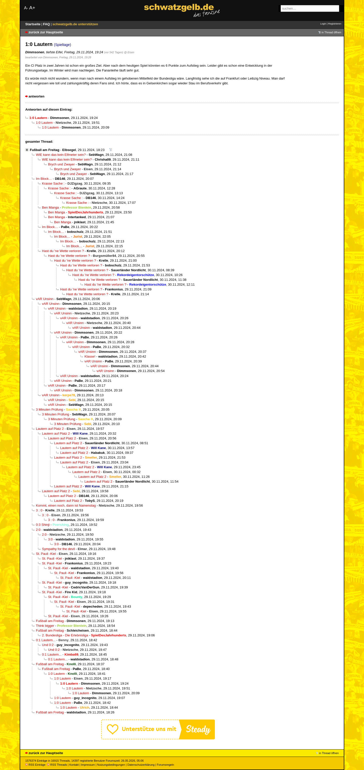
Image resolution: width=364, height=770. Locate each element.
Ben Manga (50, 207)
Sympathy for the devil (58, 549)
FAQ (47, 24)
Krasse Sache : (53, 183)
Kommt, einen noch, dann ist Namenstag (66, 505)
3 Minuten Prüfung (49, 409)
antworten (36, 96)
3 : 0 (39, 510)
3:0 (50, 539)
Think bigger (45, 626)
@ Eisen (129, 52)
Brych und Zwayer (61, 164)
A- (26, 8)
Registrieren (334, 23)
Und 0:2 (48, 645)
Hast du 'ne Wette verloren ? (63, 251)
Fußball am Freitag (44, 150)
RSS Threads (57, 764)
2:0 (38, 530)
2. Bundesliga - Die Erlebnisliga (65, 635)
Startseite (33, 24)
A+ (32, 7)
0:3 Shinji (43, 525)
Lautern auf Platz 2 (50, 429)
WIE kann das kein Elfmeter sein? (61, 155)
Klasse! (89, 356)
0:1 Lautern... (45, 640)
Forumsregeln (165, 764)
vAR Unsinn (44, 299)
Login (323, 23)
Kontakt (74, 764)
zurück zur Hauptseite (46, 32)
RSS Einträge (35, 764)
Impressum (88, 764)
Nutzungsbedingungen (111, 764)
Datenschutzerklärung (140, 764)
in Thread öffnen (331, 32)
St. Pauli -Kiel (46, 554)
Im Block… (44, 179)
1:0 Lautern (44, 123)
